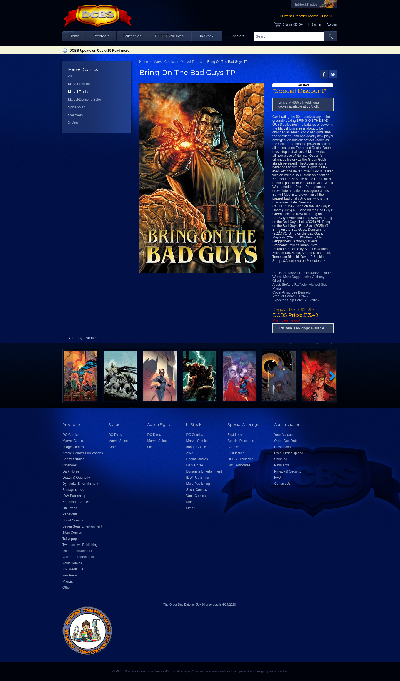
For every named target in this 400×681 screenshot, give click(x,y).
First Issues (236, 453)
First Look (235, 435)
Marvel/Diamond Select (85, 99)
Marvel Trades (78, 92)
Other (66, 588)
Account (332, 24)
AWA (189, 453)
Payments (281, 465)
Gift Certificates (239, 465)
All (70, 76)
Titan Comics (72, 533)
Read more (120, 51)
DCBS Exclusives (169, 36)
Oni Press (69, 508)
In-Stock (206, 36)
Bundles (233, 447)
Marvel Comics (164, 62)
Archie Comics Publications (82, 453)
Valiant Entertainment (78, 557)
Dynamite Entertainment (80, 484)
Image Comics (73, 447)
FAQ (277, 477)
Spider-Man (76, 107)
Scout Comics (72, 520)
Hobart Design (278, 671)
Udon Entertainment (77, 551)
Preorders (101, 36)
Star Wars (75, 115)
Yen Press (70, 575)
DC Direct (115, 435)
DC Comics (70, 435)
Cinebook (69, 465)
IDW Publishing (73, 496)
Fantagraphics (73, 490)
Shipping (280, 459)
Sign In (316, 24)
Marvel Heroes (79, 84)
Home (74, 36)
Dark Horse (70, 471)
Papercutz (70, 514)
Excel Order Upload (288, 453)
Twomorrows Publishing (80, 545)
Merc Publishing (198, 484)
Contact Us (282, 484)
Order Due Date (286, 441)
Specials (237, 36)
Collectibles (131, 36)
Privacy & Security (287, 471)
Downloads (282, 447)
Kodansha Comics (75, 502)
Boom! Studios (73, 459)
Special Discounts (241, 441)
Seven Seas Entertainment (82, 526)
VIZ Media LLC (73, 569)
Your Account (284, 435)
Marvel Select (118, 441)
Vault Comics (72, 563)
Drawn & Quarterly (76, 477)
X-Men (73, 123)
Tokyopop (69, 539)
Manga (67, 581)
